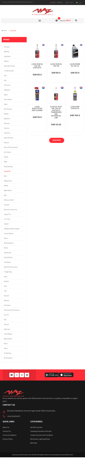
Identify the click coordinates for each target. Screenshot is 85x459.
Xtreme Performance (11, 310)
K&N (5, 162)
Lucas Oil (13, 30)
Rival (5, 238)
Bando (6, 114)
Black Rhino (8, 339)
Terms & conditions (9, 435)
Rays (6, 344)
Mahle (6, 186)
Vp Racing (7, 253)
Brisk (5, 104)
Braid (6, 248)
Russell (6, 205)
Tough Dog (8, 272)
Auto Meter (8, 100)
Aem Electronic (9, 66)
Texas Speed (8, 234)
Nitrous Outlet (9, 200)
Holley (6, 157)
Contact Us (7, 431)
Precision (7, 305)
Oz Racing (7, 353)
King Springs (8, 167)
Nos (5, 195)
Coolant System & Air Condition (41, 435)
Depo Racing (8, 138)
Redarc (6, 281)
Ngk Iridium (8, 190)
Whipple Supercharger (11, 229)
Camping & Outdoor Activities (41, 431)
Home (4, 30)
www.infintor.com (67, 455)
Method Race (8, 243)
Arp (5, 80)
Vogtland (7, 56)
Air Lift (6, 315)
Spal (5, 277)
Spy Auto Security (10, 210)
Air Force (7, 85)
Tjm (5, 291)
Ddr (5, 320)
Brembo (7, 123)
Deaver (6, 143)
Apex (6, 95)
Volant (6, 224)
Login (54, 2)
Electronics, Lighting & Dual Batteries (40, 441)
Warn (6, 348)
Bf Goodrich (8, 358)
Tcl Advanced (9, 71)
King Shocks (8, 257)
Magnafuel (8, 181)
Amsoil (6, 324)
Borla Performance (11, 267)
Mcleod (6, 301)
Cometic (7, 133)
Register (60, 2)
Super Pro (7, 214)
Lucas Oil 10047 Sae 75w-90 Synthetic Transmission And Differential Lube (56, 112)
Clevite (6, 128)
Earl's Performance (11, 147)
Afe (5, 76)
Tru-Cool (7, 219)
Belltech (7, 119)
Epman (6, 296)
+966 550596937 (13, 416)
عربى (80, 2)
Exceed (6, 47)
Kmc (5, 286)
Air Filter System (36, 427)
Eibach (6, 61)
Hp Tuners (7, 152)
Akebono (7, 90)
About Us (6, 427)
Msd (5, 176)
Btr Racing (8, 109)
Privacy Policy (8, 439)
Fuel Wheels (8, 334)
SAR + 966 (70, 2)
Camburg (7, 262)
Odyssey (7, 329)
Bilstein (6, 52)
